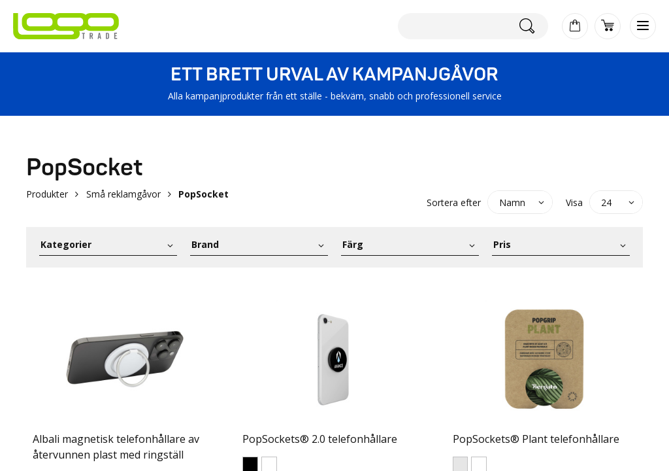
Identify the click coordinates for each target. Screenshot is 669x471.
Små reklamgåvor (123, 194)
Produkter (47, 194)
